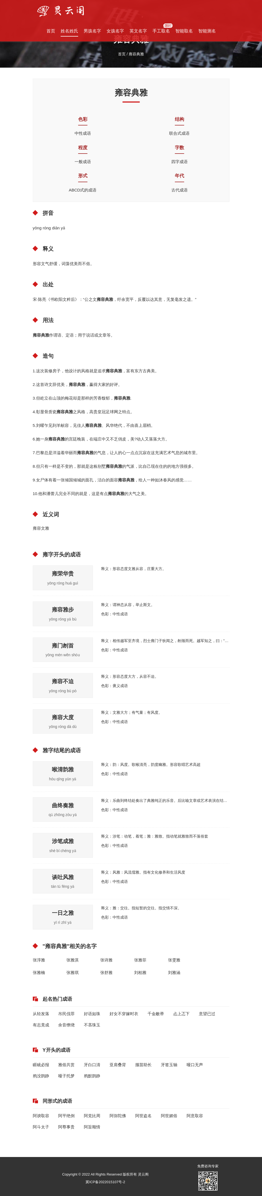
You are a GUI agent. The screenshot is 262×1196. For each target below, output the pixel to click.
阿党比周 (92, 1115)
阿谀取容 (41, 1115)
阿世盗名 (143, 1115)
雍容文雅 (41, 528)
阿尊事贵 (66, 1127)
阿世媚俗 (169, 1115)
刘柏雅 (140, 972)
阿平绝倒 (66, 1115)
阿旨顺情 (92, 1127)
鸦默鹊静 (92, 1076)
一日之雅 (63, 913)
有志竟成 (41, 1025)
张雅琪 (72, 972)
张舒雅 (106, 972)
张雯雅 (174, 960)
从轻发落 (41, 1013)
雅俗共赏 (66, 1064)
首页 (50, 31)
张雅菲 (140, 960)
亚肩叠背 (118, 1064)
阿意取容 (195, 1115)
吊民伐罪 (66, 1013)
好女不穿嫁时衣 (124, 1013)
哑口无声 (195, 1064)
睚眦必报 (41, 1064)
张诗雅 (106, 960)
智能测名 (207, 31)
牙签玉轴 (169, 1064)
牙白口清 (92, 1064)
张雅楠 (39, 972)
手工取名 (161, 31)
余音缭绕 (66, 1025)
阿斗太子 (41, 1127)
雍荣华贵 (63, 574)
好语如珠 (92, 1013)
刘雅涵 (174, 972)
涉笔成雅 (63, 841)
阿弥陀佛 (118, 1115)
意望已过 (207, 1013)
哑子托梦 (66, 1076)
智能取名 (184, 31)
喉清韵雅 (63, 769)
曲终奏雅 (63, 805)
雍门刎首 (63, 646)
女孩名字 (115, 31)
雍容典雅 (136, 54)
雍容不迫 (63, 681)
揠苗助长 (143, 1064)
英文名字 (138, 31)
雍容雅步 (63, 610)
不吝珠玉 (92, 1025)
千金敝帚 (156, 1013)
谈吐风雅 (63, 877)
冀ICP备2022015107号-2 (105, 1182)
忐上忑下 (181, 1013)
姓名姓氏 (69, 31)
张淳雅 (39, 960)
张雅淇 (72, 960)
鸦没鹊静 (41, 1076)
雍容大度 (63, 717)
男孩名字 (92, 31)
